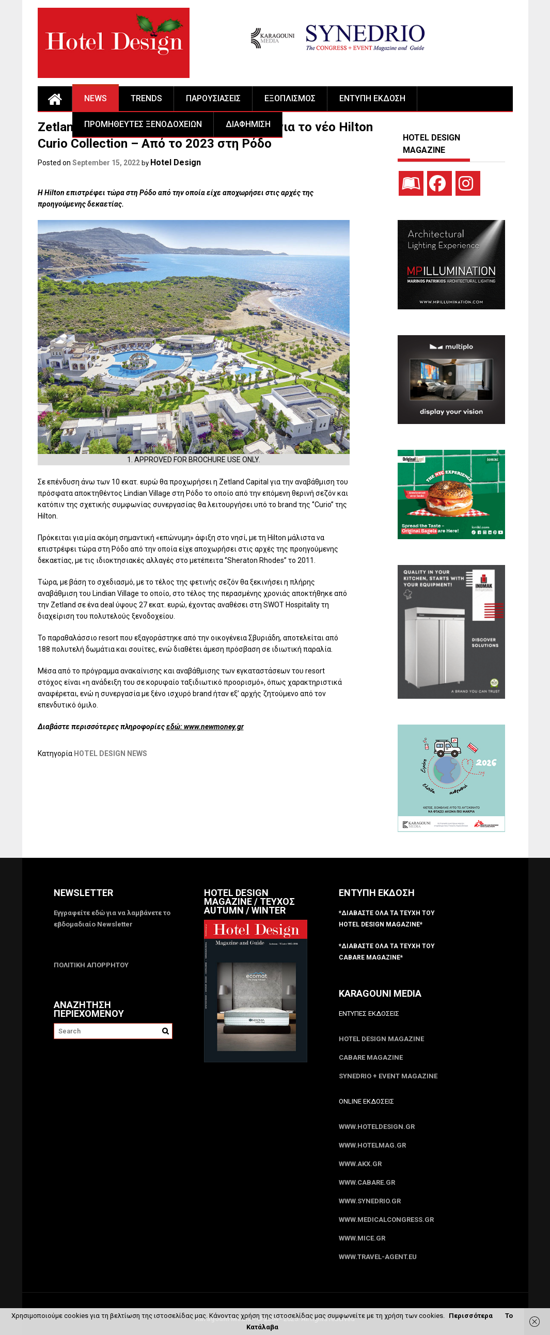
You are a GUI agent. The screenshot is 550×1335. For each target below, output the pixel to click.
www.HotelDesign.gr (377, 1126)
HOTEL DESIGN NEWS (110, 753)
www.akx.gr (360, 1164)
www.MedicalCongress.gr (386, 1219)
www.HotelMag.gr (372, 1145)
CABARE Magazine (371, 1057)
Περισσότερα (471, 1316)
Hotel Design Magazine (381, 1039)
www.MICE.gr (362, 1238)
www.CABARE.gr (367, 1182)
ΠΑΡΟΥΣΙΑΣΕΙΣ (213, 98)
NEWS (95, 98)
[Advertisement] (226, 811)
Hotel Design (175, 162)
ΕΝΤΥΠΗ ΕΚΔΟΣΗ (372, 98)
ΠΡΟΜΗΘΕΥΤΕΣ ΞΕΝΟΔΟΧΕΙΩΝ (143, 124)
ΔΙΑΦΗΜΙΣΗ (248, 124)
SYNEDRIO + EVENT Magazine (388, 1076)
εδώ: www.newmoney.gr (205, 727)
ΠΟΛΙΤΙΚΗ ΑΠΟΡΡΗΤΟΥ (91, 965)
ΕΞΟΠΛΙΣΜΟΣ (290, 98)
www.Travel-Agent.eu (378, 1257)
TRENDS (146, 98)
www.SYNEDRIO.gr (370, 1201)
